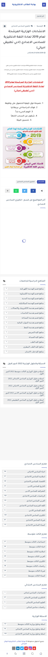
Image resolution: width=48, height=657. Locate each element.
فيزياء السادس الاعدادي (24, 520)
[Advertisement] (24, 435)
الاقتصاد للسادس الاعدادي (24, 481)
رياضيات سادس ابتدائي (24, 607)
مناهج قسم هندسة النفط (24, 327)
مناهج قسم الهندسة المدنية (24, 298)
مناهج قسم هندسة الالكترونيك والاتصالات (24, 308)
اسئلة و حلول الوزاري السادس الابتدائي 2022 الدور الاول (26, 380)
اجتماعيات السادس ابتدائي (24, 593)
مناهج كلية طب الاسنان (24, 352)
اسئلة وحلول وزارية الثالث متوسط (24, 624)
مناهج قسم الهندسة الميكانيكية (24, 303)
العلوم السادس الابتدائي (24, 602)
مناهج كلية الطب (24, 342)
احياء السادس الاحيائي (24, 472)
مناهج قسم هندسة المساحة (24, 318)
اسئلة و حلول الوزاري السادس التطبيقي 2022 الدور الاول (25, 401)
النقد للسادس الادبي (24, 510)
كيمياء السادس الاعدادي (24, 525)
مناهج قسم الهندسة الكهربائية (24, 289)
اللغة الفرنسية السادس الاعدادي (24, 505)
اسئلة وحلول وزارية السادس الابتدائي (24, 629)
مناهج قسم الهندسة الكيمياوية (24, 293)
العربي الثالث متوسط (24, 556)
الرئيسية (41, 26)
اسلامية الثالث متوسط (24, 551)
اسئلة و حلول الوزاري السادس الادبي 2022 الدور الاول (25, 394)
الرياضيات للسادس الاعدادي (24, 496)
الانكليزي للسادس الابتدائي (24, 597)
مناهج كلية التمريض (24, 332)
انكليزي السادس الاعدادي (22, 26)
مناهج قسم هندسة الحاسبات (24, 313)
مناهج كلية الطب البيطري (24, 347)
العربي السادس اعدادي (24, 501)
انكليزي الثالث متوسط (24, 561)
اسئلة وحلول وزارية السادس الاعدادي (24, 634)
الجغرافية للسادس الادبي (24, 491)
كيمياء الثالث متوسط (24, 576)
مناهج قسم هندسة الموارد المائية (24, 322)
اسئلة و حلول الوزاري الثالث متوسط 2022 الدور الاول (25, 372)
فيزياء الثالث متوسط (24, 571)
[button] (33, 191)
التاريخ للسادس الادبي (24, 486)
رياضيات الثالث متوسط (24, 566)
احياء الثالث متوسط (24, 547)
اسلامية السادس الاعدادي (24, 476)
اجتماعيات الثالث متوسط (24, 542)
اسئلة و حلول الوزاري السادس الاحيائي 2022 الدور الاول (26, 387)
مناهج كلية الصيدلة (24, 337)
